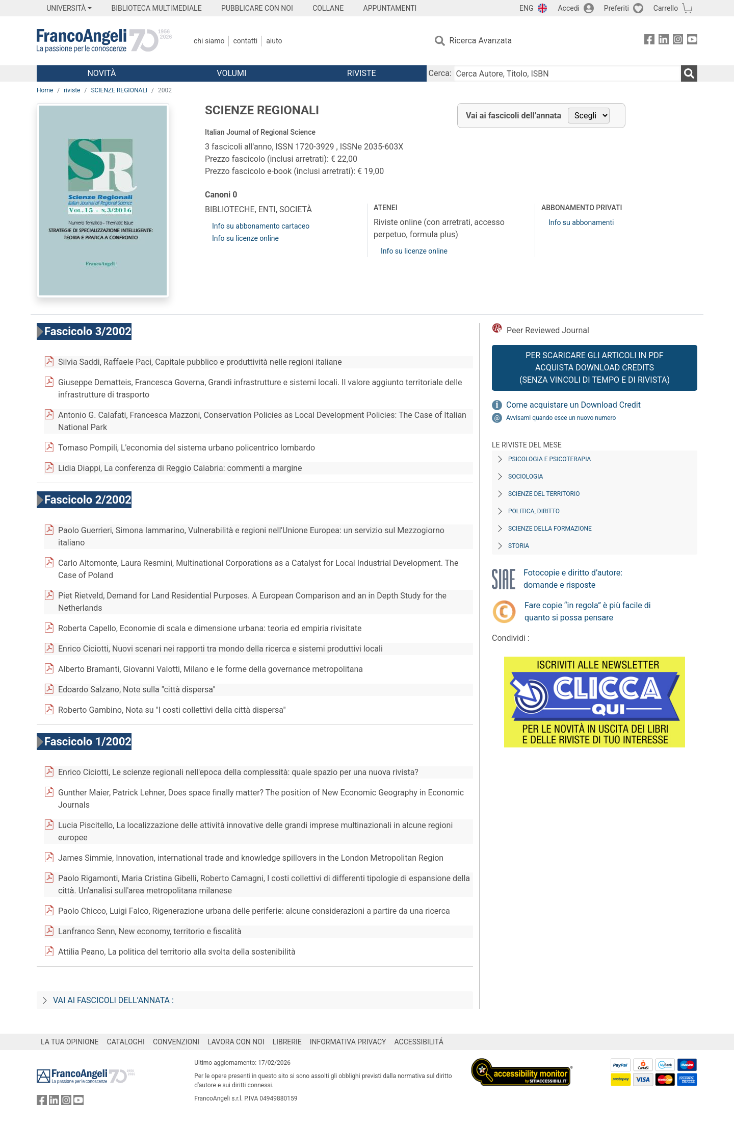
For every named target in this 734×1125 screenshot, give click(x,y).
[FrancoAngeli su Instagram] (678, 41)
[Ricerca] (689, 73)
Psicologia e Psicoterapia (549, 459)
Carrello (665, 8)
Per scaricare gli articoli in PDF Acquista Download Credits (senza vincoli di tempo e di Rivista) (594, 368)
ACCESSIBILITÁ (419, 1042)
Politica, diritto (534, 511)
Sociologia (525, 476)
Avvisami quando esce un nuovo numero (561, 417)
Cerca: (440, 73)
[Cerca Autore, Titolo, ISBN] (567, 73)
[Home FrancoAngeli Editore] (104, 41)
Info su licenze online (245, 238)
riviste (72, 90)
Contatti (245, 41)
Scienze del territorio (544, 493)
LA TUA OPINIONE (70, 1042)
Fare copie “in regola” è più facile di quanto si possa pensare (588, 611)
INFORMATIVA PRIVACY (348, 1042)
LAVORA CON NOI (236, 1042)
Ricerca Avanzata (481, 40)
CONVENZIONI (176, 1042)
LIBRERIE (287, 1042)
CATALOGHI (126, 1042)
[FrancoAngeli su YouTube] (692, 41)
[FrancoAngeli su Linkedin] (664, 41)
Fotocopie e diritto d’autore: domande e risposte (572, 579)
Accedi (569, 8)
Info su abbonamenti (581, 222)
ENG (526, 8)
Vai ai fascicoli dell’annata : (113, 1000)
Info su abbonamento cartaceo (260, 226)
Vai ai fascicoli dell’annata (513, 115)
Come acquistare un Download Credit (573, 405)
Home (45, 90)
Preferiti (616, 8)
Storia (518, 545)
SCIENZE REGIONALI (119, 90)
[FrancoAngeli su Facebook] (649, 41)
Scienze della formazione (550, 528)
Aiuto (274, 41)
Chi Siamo (209, 41)
